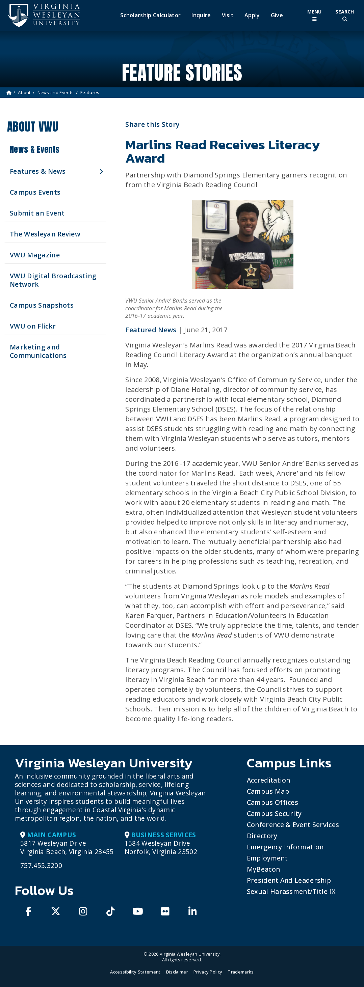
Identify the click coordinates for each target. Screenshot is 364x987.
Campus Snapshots (42, 305)
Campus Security (274, 813)
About (24, 92)
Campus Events (35, 192)
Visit (228, 15)
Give (277, 15)
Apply (252, 15)
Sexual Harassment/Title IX (291, 891)
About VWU (32, 126)
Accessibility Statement (135, 972)
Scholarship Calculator (150, 15)
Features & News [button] (38, 171)
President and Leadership (289, 880)
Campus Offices (272, 802)
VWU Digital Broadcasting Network (53, 280)
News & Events (34, 149)
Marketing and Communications (38, 351)
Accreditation (268, 780)
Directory (262, 835)
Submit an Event (37, 213)
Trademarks (241, 972)
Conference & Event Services (293, 824)
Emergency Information (285, 846)
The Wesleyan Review (45, 233)
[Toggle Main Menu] (314, 15)
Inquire (201, 15)
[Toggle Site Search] (345, 15)
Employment (267, 858)
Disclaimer (177, 972)
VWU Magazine (35, 254)
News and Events (55, 92)
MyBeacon (263, 869)
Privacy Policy (207, 972)
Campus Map (268, 791)
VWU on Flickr (33, 326)
